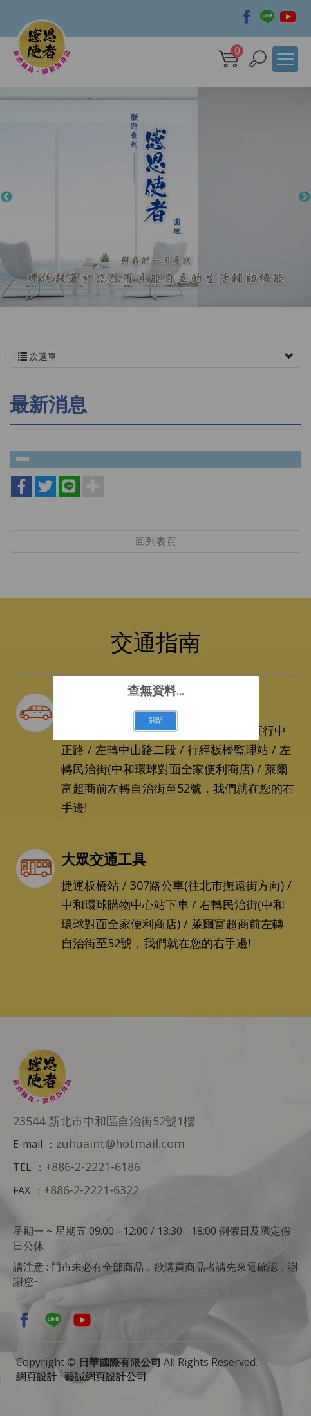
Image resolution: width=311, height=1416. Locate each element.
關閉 (156, 720)
